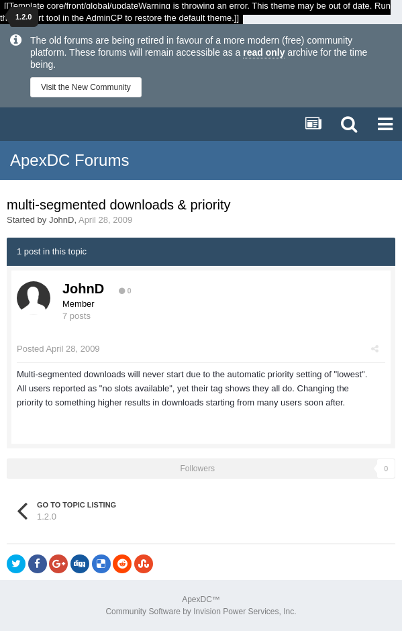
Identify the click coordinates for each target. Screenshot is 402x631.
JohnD (61, 220)
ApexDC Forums (69, 160)
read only (264, 52)
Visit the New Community (86, 87)
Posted (58, 349)
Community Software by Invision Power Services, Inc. (200, 611)
